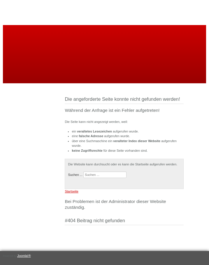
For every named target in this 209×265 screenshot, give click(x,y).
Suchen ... (75, 174)
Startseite (71, 191)
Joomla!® (24, 255)
